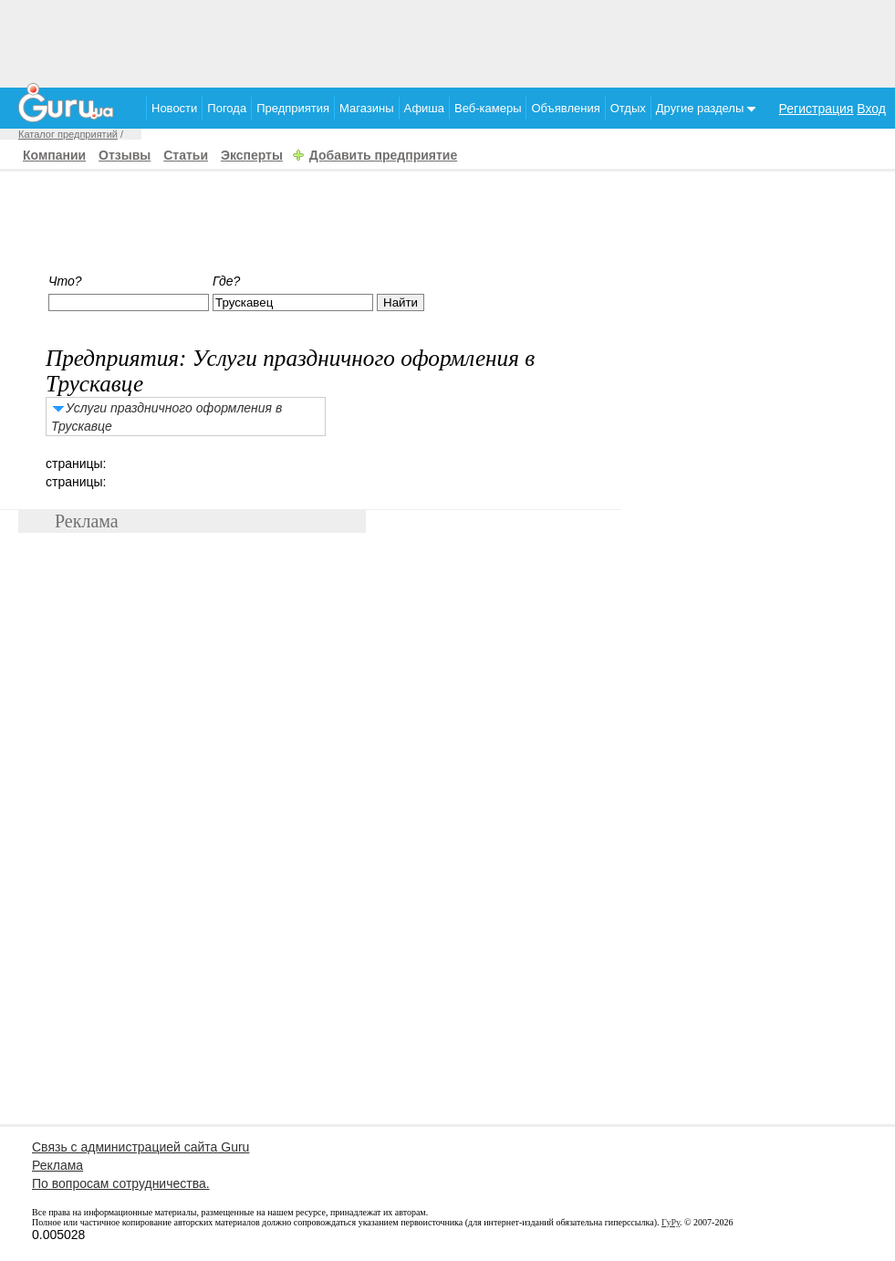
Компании (54, 155)
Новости (174, 108)
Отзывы (125, 155)
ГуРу (670, 1222)
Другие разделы (705, 108)
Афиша (424, 108)
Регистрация (816, 108)
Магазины (366, 108)
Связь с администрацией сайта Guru (140, 1147)
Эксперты (252, 155)
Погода (226, 108)
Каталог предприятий (68, 134)
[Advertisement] (448, 41)
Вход (871, 108)
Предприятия (292, 108)
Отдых (628, 108)
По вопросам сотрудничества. (121, 1183)
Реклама (57, 1165)
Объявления (565, 108)
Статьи (185, 155)
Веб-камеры (487, 108)
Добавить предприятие (383, 155)
